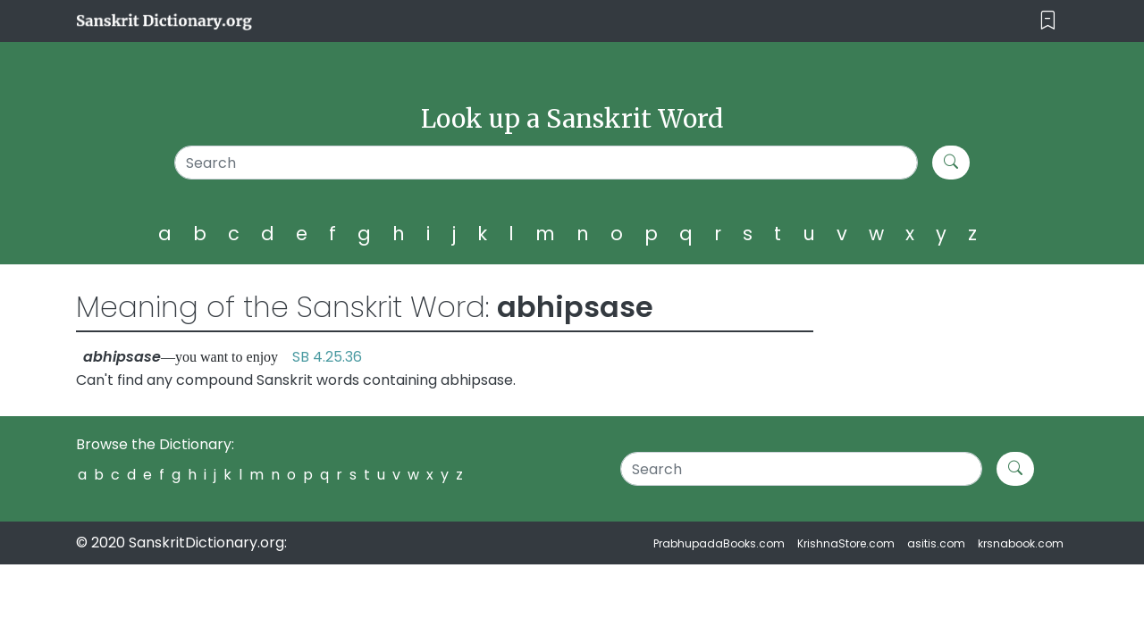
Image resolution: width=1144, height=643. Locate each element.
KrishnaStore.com (846, 543)
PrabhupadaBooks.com (719, 543)
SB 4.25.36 (327, 357)
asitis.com (936, 543)
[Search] (546, 163)
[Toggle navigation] (1048, 21)
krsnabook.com (1021, 543)
